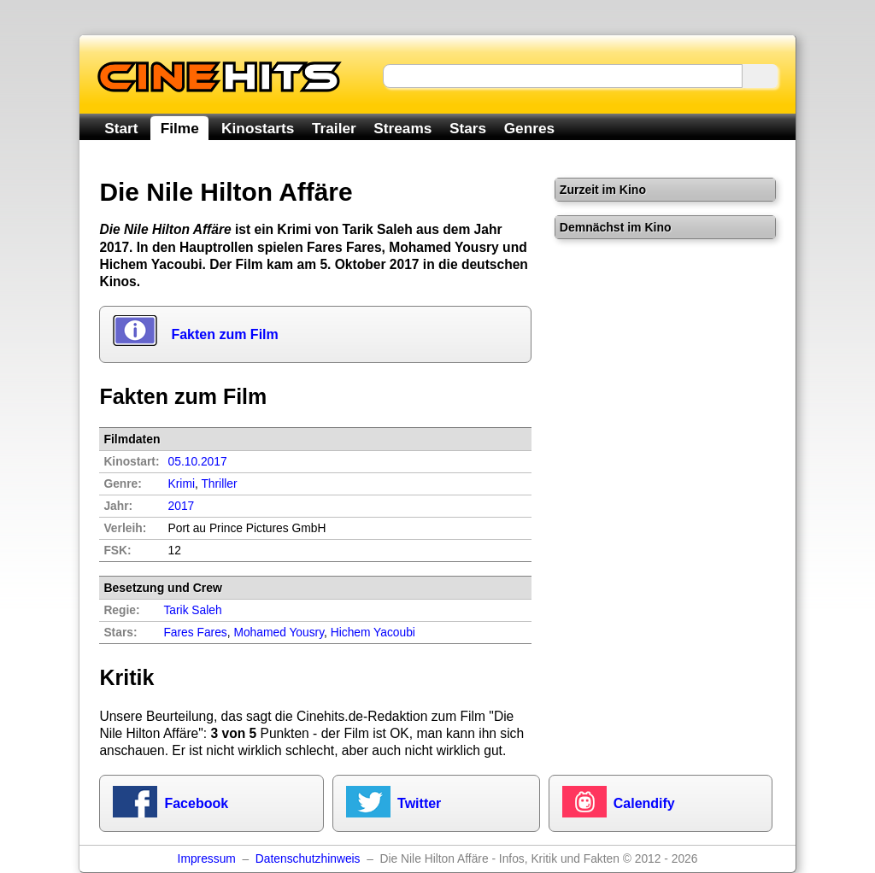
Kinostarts (257, 128)
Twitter (419, 803)
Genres (529, 128)
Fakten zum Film (224, 334)
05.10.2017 (197, 461)
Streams (402, 128)
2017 (181, 506)
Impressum (207, 858)
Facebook (196, 803)
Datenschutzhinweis (308, 858)
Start (121, 128)
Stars (467, 128)
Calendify (644, 803)
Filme (180, 128)
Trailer (334, 128)
